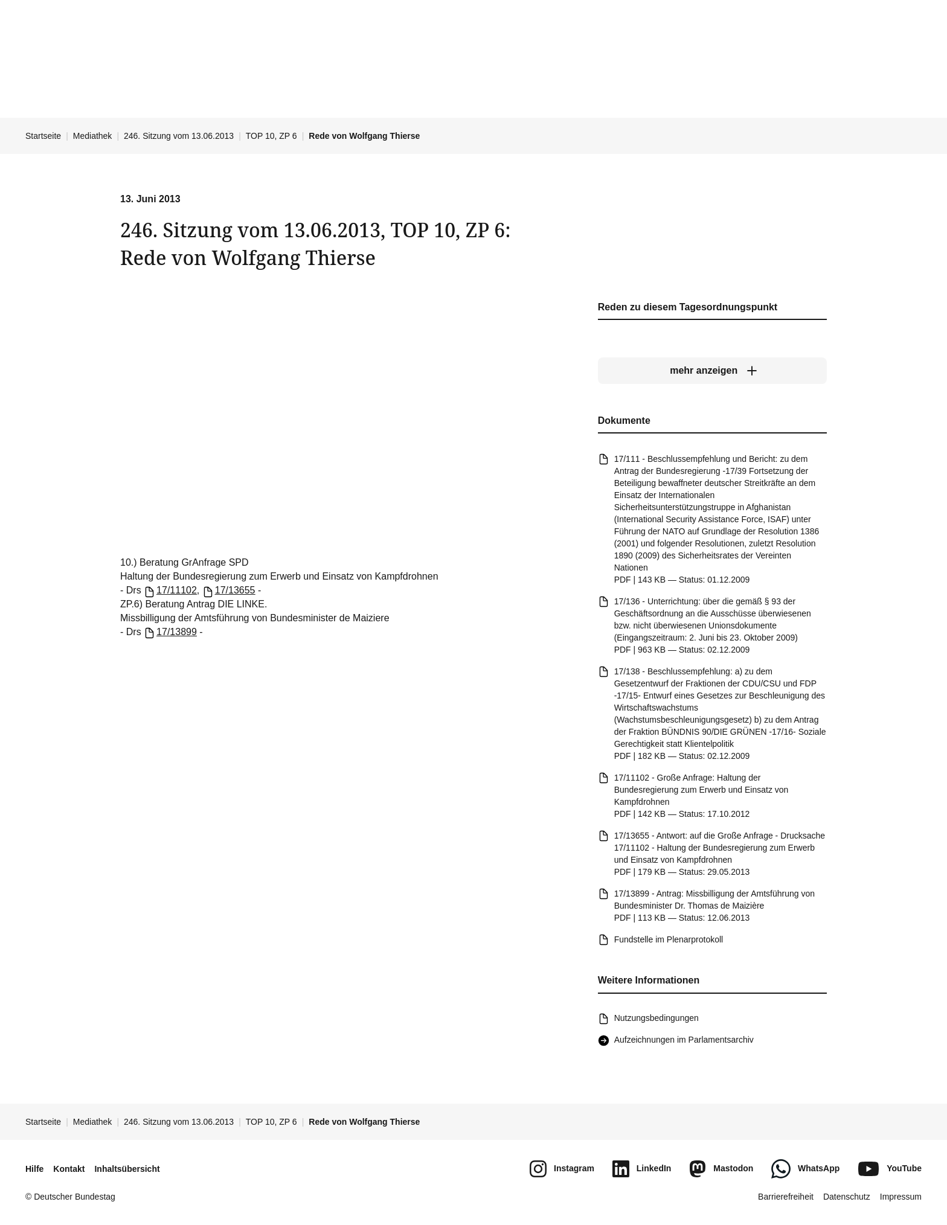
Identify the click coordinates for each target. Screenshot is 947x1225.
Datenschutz (846, 1196)
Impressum (901, 1196)
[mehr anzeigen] (712, 371)
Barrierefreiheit (786, 1196)
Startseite (43, 136)
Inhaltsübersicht (126, 1169)
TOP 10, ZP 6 (271, 136)
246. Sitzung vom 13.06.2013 (179, 136)
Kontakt (69, 1169)
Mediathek (92, 136)
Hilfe (34, 1169)
